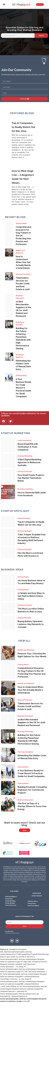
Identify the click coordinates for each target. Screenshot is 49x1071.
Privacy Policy (32, 903)
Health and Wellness (20, 252)
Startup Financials (23, 274)
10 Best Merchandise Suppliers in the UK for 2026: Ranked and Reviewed (32, 722)
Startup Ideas (23, 577)
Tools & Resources (10, 905)
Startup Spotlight (25, 531)
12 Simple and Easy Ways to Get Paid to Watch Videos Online (31, 596)
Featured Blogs (24, 518)
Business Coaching (25, 489)
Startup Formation (25, 605)
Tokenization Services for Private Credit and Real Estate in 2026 (23, 284)
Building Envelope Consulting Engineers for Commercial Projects (32, 790)
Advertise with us (33, 901)
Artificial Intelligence (11, 896)
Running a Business (20, 323)
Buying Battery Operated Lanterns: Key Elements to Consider (31, 624)
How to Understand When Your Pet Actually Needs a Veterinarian (23, 262)
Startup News (21, 223)
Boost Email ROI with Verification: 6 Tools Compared (28, 447)
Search (41, 35)
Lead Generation (24, 440)
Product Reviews (24, 618)
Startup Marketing (25, 456)
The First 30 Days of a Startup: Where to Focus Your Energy (32, 806)
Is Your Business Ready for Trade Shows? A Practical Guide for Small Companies (23, 388)
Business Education (20, 297)
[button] (4, 4)
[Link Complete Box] (24, 140)
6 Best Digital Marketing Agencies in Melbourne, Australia (29, 462)
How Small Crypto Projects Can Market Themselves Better (31, 478)
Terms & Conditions (33, 905)
